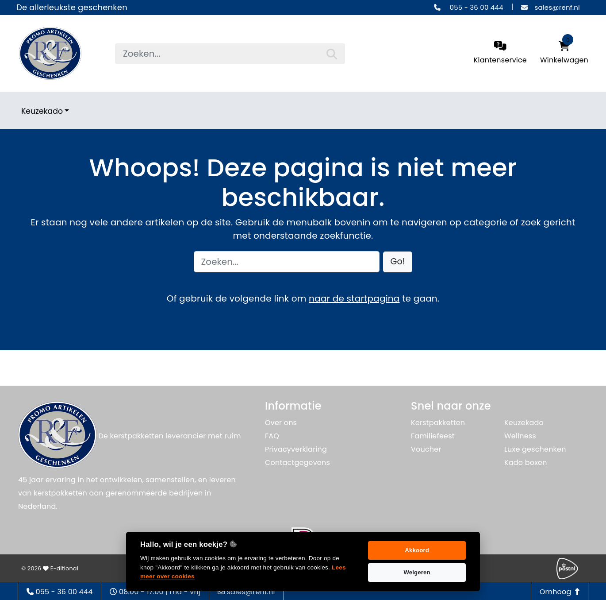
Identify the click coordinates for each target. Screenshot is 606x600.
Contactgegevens (297, 462)
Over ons (281, 423)
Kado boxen (525, 462)
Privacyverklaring (296, 449)
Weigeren (416, 572)
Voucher (426, 449)
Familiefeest (433, 436)
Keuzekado (42, 111)
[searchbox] (230, 53)
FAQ (272, 436)
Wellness (520, 436)
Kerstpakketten (438, 423)
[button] (398, 262)
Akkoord (417, 550)
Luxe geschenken (535, 449)
